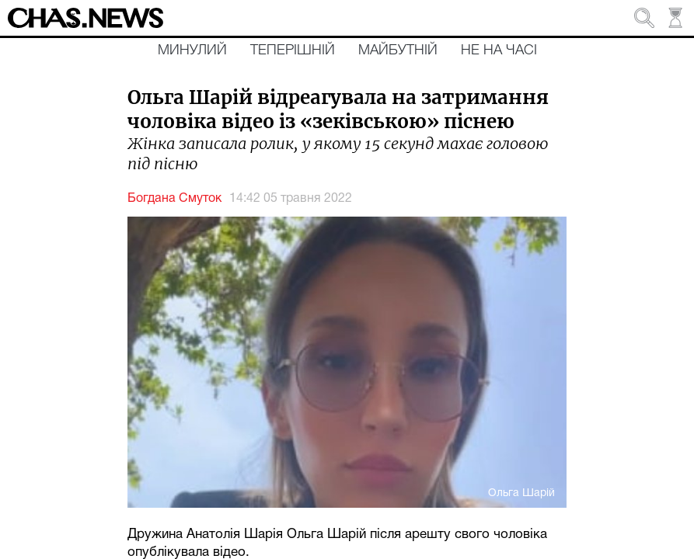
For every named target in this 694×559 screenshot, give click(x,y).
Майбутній (398, 50)
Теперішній (292, 50)
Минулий (192, 50)
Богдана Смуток (174, 198)
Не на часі (499, 50)
